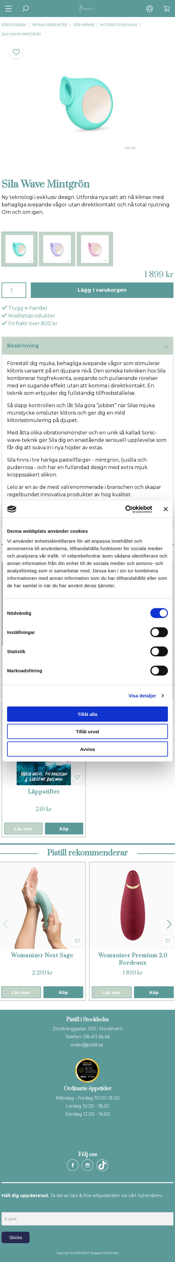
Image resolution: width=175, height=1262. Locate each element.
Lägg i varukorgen (102, 290)
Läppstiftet (44, 791)
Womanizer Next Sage (42, 955)
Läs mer (23, 829)
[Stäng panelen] (166, 509)
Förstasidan (14, 25)
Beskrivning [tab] (87, 346)
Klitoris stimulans (118, 25)
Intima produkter (49, 25)
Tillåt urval (87, 731)
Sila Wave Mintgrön (21, 34)
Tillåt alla (87, 714)
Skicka (15, 1237)
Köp (64, 829)
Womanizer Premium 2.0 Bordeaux (133, 959)
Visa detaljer (142, 695)
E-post (7, 1207)
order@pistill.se (87, 1045)
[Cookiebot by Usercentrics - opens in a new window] (125, 509)
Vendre (114, 1253)
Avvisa (87, 749)
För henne (84, 25)
